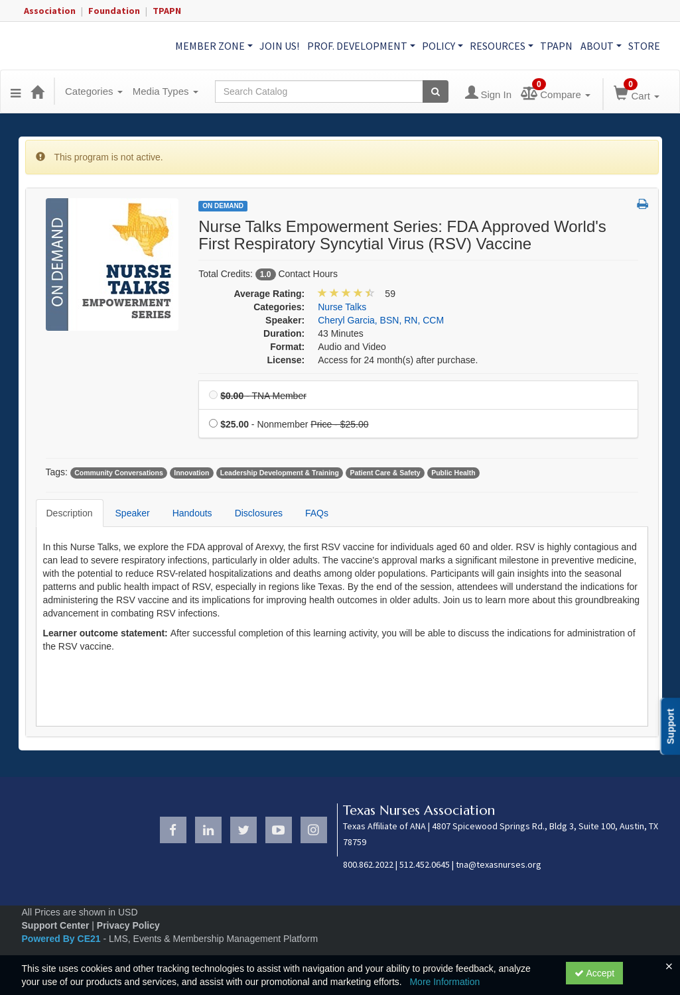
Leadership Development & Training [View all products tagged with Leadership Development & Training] (279, 473)
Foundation (114, 11)
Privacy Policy (128, 925)
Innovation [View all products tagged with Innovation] (191, 473)
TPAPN (167, 11)
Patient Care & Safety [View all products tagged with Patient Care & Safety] (385, 473)
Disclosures (259, 513)
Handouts (192, 513)
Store (644, 45)
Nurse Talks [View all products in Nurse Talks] (342, 307)
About (601, 45)
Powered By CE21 (62, 938)
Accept (594, 973)
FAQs (316, 513)
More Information (444, 981)
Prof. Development (361, 45)
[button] (16, 91)
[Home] (37, 91)
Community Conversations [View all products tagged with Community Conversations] (118, 473)
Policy (442, 45)
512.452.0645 (424, 864)
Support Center (56, 925)
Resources (501, 45)
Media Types (165, 91)
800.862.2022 (368, 864)
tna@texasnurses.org (498, 864)
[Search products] (435, 91)
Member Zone (214, 45)
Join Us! (279, 45)
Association (50, 11)
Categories (94, 91)
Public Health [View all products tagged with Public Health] (453, 473)
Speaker (132, 513)
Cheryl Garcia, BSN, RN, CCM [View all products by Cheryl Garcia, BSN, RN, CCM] (381, 320)
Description (69, 513)
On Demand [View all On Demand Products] (222, 205)
